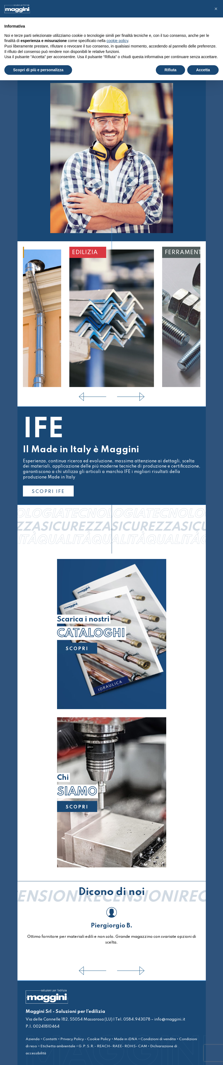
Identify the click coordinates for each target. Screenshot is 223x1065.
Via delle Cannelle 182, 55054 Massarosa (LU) (69, 1019)
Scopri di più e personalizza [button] (38, 70)
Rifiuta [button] (171, 70)
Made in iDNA (125, 1039)
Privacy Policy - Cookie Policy (85, 1039)
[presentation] (92, 396)
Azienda (33, 1039)
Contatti (50, 1039)
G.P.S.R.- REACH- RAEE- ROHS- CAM (113, 1046)
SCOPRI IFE (48, 491)
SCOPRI (77, 648)
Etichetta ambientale (57, 1046)
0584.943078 (136, 1019)
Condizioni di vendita (158, 1039)
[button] (216, 8)
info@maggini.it (169, 1019)
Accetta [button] (203, 70)
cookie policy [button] (117, 40)
